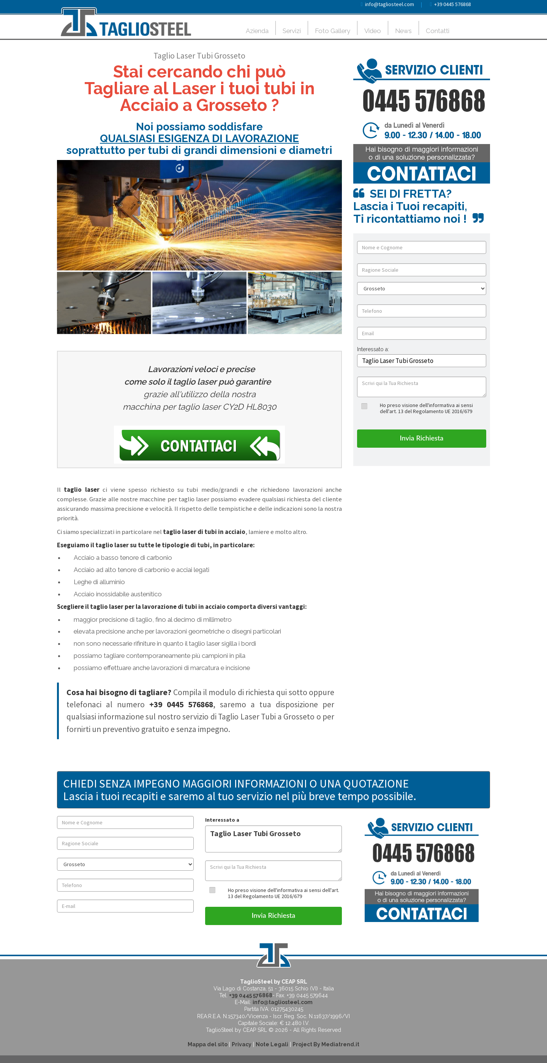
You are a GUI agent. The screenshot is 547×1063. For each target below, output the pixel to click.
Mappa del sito (208, 1044)
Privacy (241, 1044)
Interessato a (222, 819)
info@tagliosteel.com (389, 4)
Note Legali (272, 1044)
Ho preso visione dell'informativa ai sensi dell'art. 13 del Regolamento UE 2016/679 (426, 408)
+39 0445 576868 (452, 4)
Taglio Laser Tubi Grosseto (273, 838)
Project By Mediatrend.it (325, 1044)
